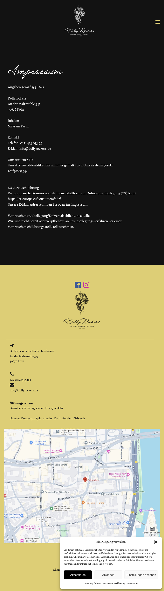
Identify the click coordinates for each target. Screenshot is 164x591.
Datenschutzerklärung (114, 583)
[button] (156, 542)
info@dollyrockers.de (24, 390)
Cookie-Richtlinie (92, 583)
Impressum (132, 583)
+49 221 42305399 (20, 380)
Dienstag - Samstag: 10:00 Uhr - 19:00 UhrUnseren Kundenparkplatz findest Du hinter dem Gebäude (47, 410)
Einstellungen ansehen (141, 574)
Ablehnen (108, 574)
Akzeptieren (77, 574)
